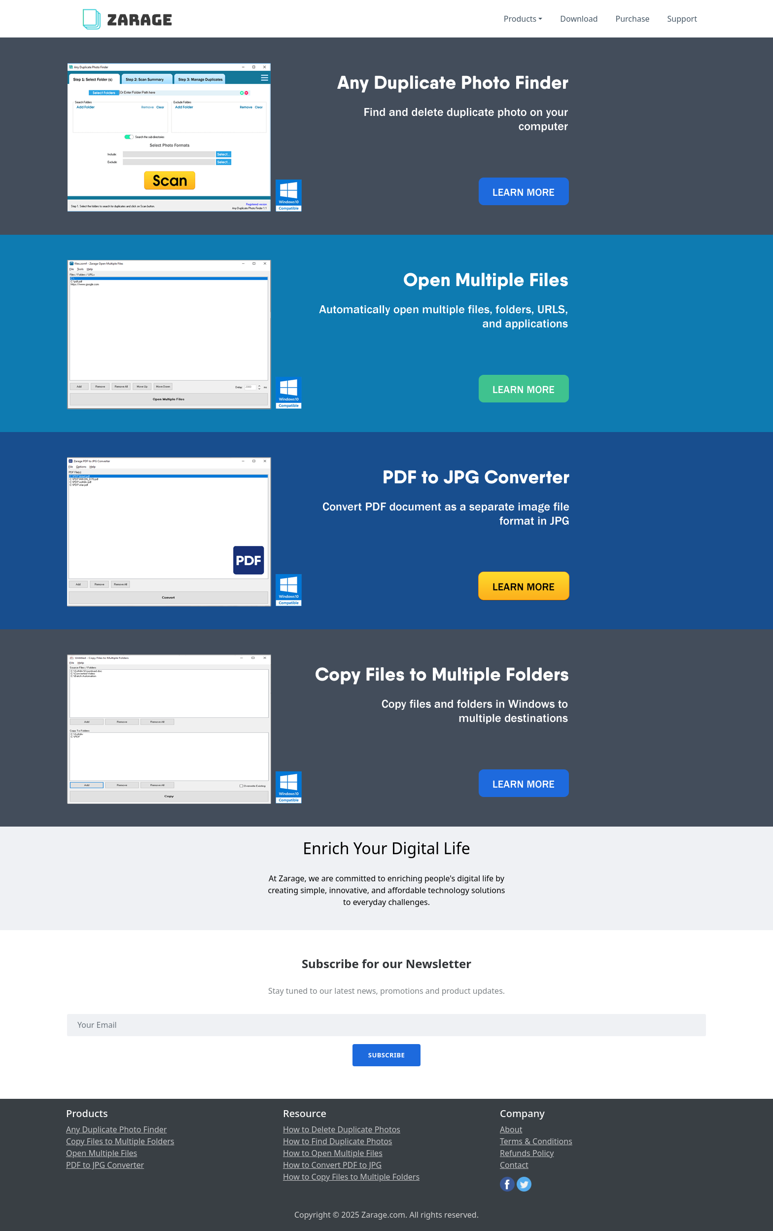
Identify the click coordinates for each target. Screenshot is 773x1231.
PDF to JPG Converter (105, 1164)
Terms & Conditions (536, 1141)
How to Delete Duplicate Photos (341, 1129)
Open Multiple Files (101, 1153)
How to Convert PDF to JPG (332, 1164)
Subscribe (386, 1054)
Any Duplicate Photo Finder (116, 1129)
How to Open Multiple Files (333, 1153)
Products (520, 18)
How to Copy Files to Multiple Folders (351, 1176)
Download (578, 18)
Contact (514, 1164)
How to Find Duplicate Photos (337, 1141)
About (511, 1129)
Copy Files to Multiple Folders (120, 1141)
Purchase (632, 18)
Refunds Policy (527, 1153)
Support (682, 18)
